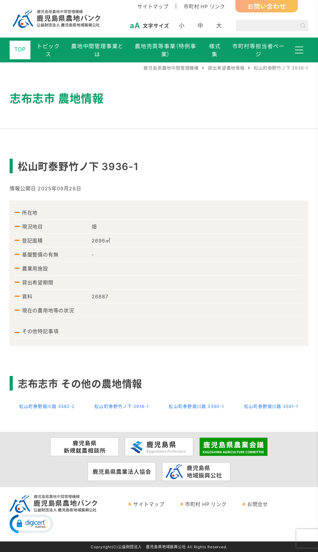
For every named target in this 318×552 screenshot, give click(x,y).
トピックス (48, 50)
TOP (19, 49)
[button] (31, 523)
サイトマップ (153, 6)
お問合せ (257, 503)
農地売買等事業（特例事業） (165, 50)
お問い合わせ (266, 6)
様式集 (215, 50)
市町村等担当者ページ (258, 50)
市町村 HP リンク (204, 6)
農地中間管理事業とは (97, 50)
